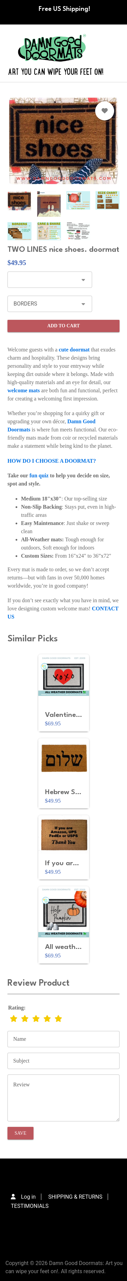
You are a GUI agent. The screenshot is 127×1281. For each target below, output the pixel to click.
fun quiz (38, 475)
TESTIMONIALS (29, 1206)
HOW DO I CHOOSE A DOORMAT (50, 461)
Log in (28, 1197)
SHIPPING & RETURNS (75, 1197)
